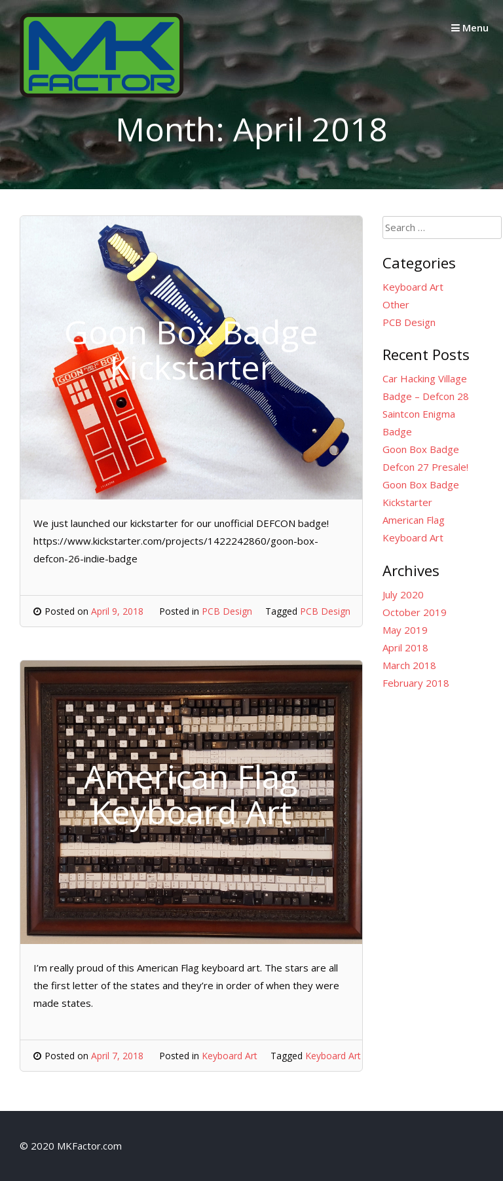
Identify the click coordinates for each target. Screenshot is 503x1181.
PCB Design (227, 611)
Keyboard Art (229, 1055)
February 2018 (415, 682)
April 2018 (405, 647)
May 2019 (405, 629)
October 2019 (414, 612)
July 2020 (403, 594)
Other (395, 304)
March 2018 (409, 665)
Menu (470, 27)
